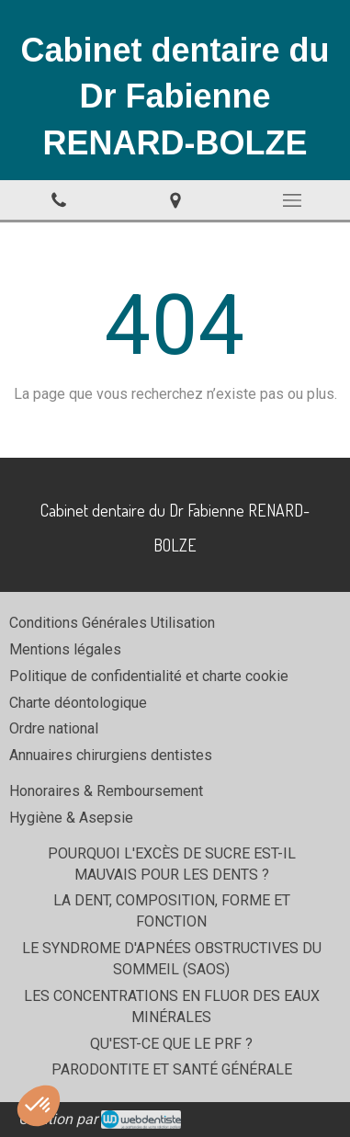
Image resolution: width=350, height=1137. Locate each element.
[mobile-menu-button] (291, 200)
